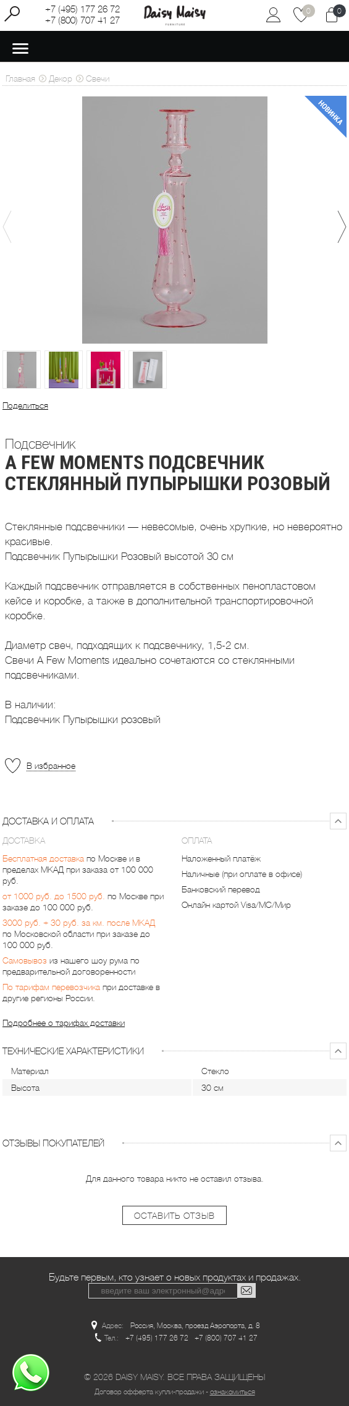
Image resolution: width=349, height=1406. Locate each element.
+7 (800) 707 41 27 (82, 20)
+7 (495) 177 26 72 (82, 9)
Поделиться (25, 405)
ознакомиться (232, 1391)
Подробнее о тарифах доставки (63, 1023)
